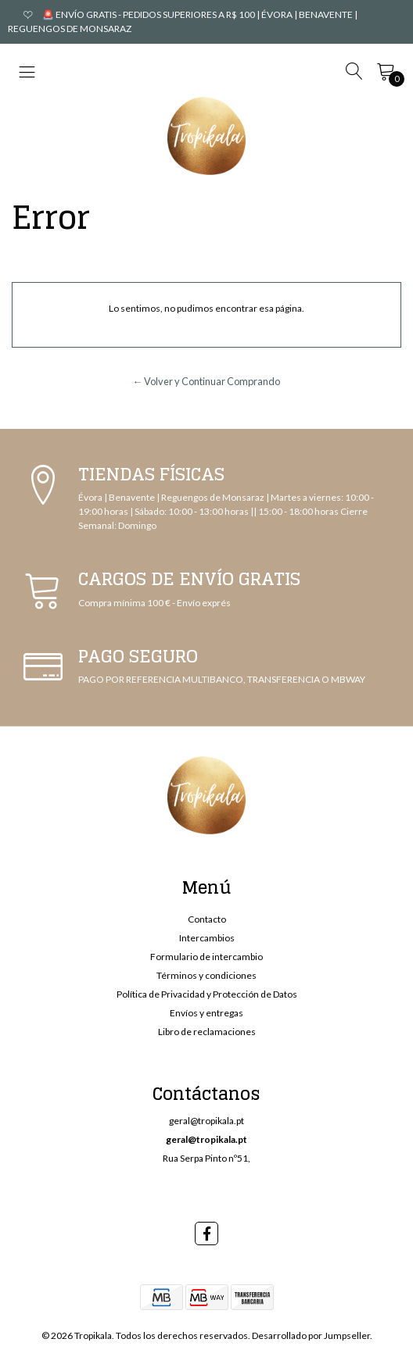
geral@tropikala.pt (206, 1120)
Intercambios (207, 938)
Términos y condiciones (206, 975)
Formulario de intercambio (206, 956)
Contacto (207, 919)
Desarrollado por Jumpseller (311, 1335)
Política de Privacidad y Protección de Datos (207, 994)
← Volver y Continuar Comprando (207, 381)
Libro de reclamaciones (207, 1031)
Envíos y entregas (206, 1013)
